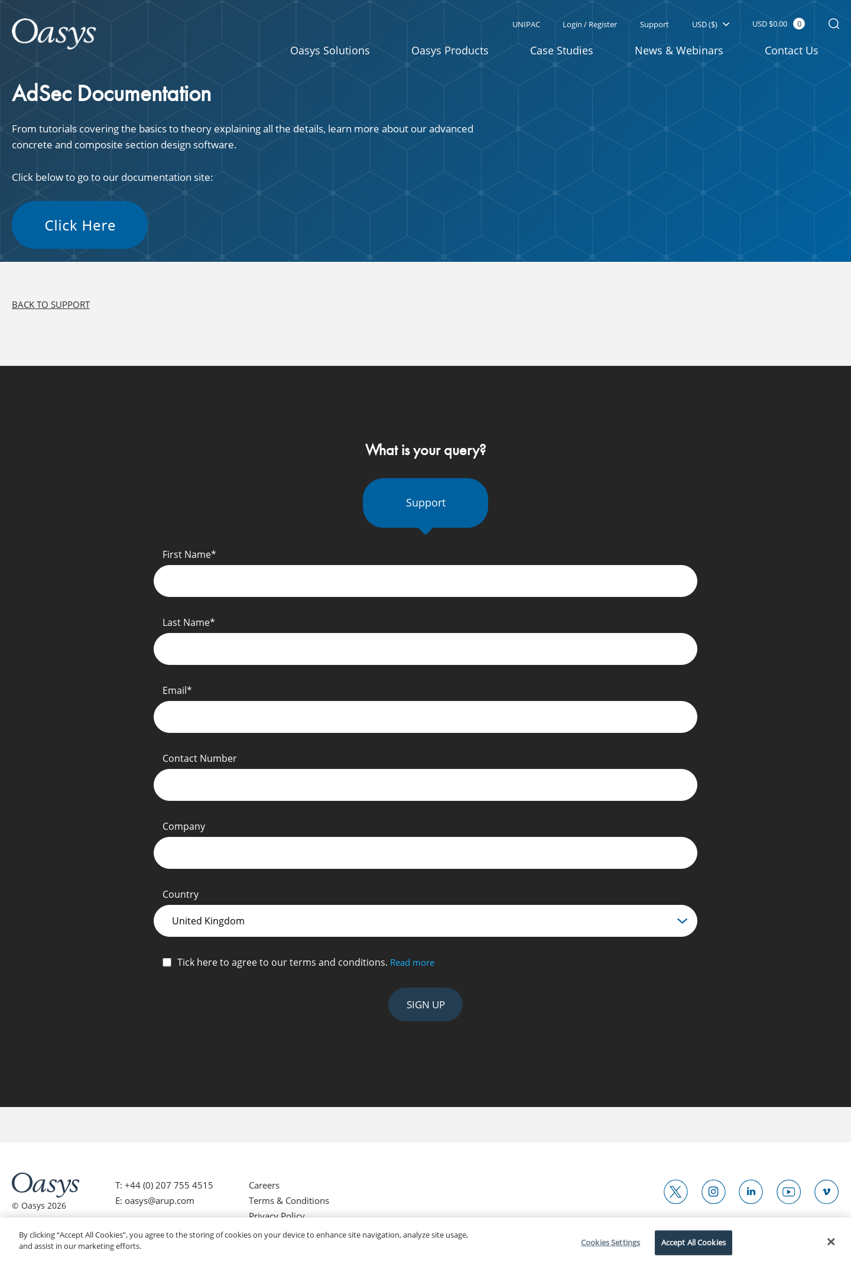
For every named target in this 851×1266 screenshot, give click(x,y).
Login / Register (588, 25)
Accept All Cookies (693, 1242)
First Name (189, 557)
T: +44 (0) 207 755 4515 (165, 1190)
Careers (268, 1190)
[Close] (831, 1241)
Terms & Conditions (295, 1206)
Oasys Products (450, 51)
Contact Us (791, 51)
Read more (414, 965)
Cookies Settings (610, 1242)
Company (184, 829)
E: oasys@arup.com (158, 1206)
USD (710, 25)
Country (181, 897)
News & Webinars (679, 51)
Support (653, 25)
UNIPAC (523, 25)
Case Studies (561, 51)
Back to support (53, 308)
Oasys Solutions (330, 51)
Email (177, 693)
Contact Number (200, 761)
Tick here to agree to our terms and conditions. (308, 965)
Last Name (189, 625)
